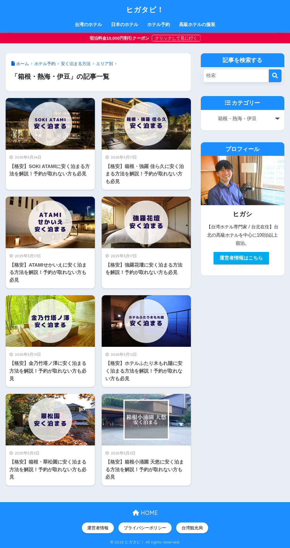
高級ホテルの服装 (197, 24)
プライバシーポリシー (145, 528)
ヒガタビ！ (145, 9)
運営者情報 (97, 528)
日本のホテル (124, 24)
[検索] (275, 75)
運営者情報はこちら (241, 258)
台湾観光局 (192, 528)
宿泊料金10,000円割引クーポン (119, 38)
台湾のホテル (88, 24)
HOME (145, 512)
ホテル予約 (158, 24)
